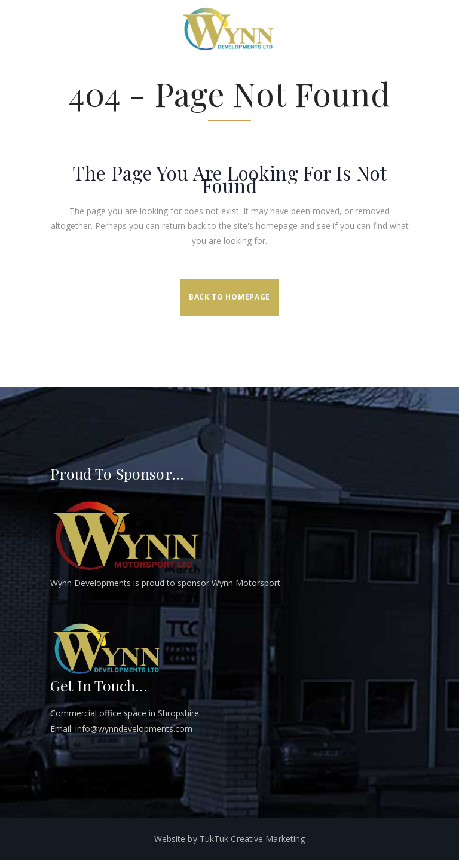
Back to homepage (229, 297)
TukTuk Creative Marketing (252, 838)
